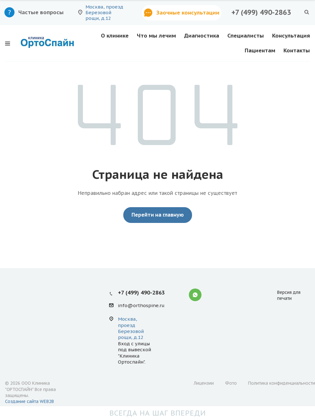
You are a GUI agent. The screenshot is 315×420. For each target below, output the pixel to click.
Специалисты (245, 35)
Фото (231, 383)
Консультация (291, 35)
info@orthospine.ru (141, 306)
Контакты (296, 50)
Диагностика (201, 35)
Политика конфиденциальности (281, 383)
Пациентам (260, 50)
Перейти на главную (157, 215)
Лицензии (204, 383)
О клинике (115, 35)
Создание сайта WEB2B (29, 401)
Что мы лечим (156, 35)
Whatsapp (195, 295)
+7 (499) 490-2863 (261, 12)
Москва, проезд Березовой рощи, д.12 (131, 328)
